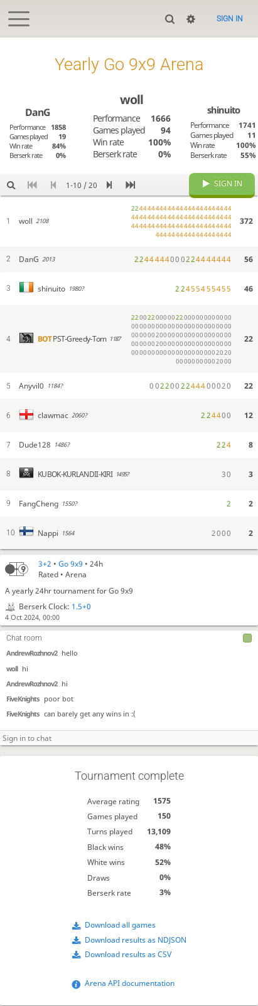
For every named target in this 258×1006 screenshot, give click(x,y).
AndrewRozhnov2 (31, 653)
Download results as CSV (128, 955)
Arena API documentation (130, 983)
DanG (37, 112)
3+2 (44, 563)
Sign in (230, 18)
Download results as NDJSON (135, 940)
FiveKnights (23, 699)
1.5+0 (81, 607)
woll (12, 669)
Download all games (120, 925)
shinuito (223, 109)
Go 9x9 (70, 563)
